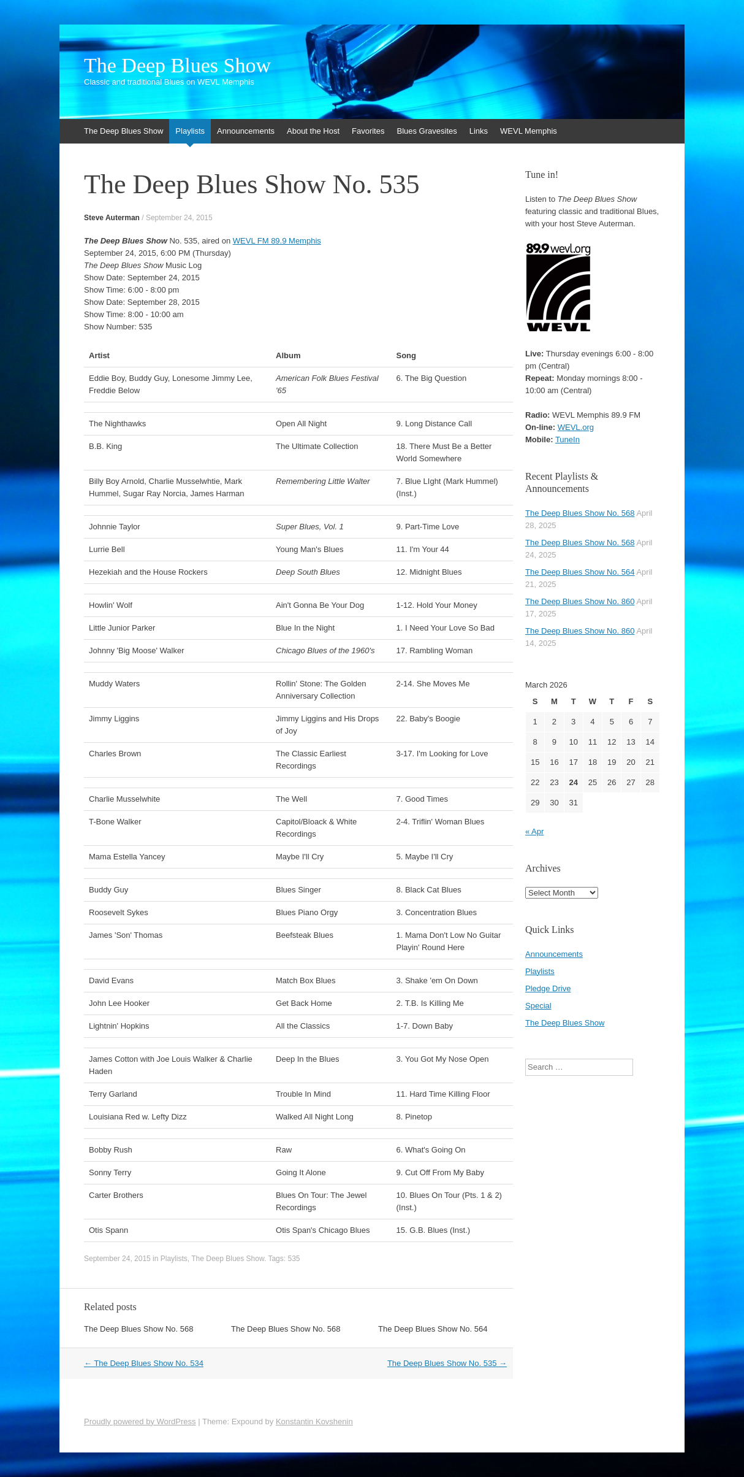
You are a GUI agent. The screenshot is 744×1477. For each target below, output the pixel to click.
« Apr (534, 831)
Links (478, 131)
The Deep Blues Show (177, 65)
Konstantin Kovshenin (314, 1421)
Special (538, 1005)
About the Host (313, 131)
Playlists (190, 131)
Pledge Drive (548, 988)
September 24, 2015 (179, 217)
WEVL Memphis (528, 131)
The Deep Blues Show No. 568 (139, 1328)
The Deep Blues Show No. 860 (580, 601)
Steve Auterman (112, 217)
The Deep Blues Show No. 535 (447, 1363)
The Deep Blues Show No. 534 (143, 1363)
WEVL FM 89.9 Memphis (277, 240)
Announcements (246, 131)
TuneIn (567, 439)
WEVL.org (576, 427)
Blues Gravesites (427, 131)
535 (293, 1258)
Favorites (368, 131)
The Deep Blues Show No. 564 (433, 1328)
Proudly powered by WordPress (140, 1421)
